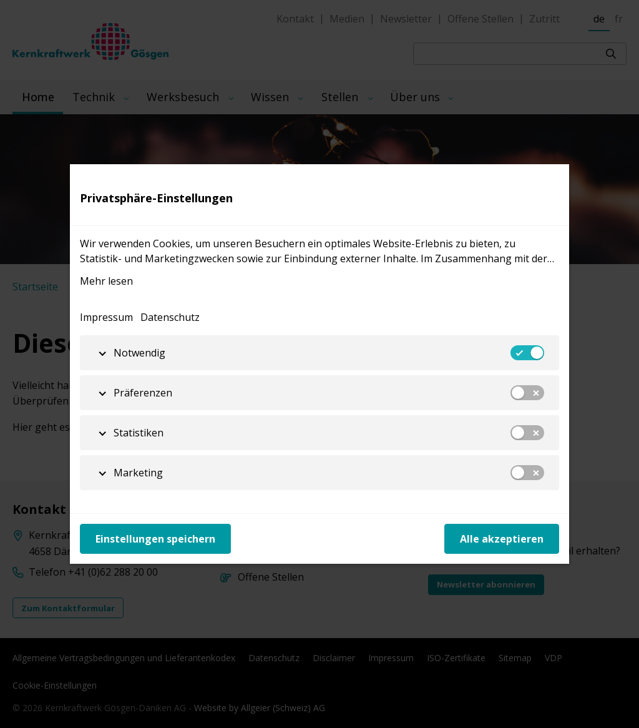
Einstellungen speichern (155, 539)
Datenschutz (170, 317)
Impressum (106, 317)
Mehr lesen (106, 281)
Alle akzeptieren (502, 539)
